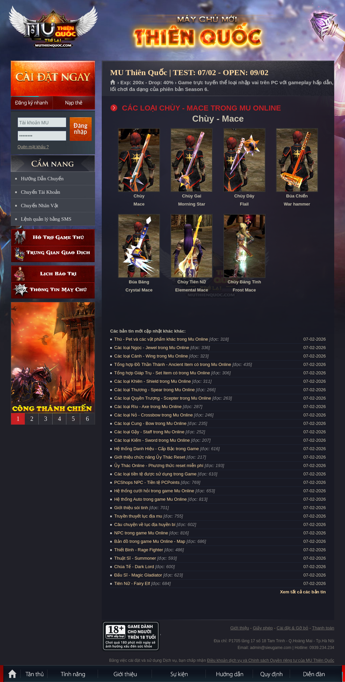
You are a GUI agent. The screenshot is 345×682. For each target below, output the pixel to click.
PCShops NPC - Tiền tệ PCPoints (147, 482)
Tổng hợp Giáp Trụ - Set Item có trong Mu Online (162, 372)
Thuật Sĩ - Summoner (135, 558)
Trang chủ (113, 82)
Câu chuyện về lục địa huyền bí (145, 524)
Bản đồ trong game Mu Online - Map (149, 541)
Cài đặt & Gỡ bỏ (292, 627)
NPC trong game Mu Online (141, 532)
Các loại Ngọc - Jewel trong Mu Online (151, 347)
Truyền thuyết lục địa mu (138, 516)
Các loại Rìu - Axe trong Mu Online (148, 406)
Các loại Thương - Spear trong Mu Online (154, 389)
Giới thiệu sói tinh (131, 507)
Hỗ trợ (53, 237)
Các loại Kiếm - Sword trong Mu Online (152, 440)
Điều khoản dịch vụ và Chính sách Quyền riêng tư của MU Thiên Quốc (270, 660)
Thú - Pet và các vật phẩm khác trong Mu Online (161, 339)
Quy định (271, 673)
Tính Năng (73, 673)
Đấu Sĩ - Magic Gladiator (138, 575)
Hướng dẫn (229, 673)
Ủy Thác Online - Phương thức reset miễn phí (158, 465)
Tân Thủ (34, 673)
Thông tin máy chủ (53, 290)
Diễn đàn (315, 673)
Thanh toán (323, 627)
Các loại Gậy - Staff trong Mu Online (149, 431)
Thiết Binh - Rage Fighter (138, 549)
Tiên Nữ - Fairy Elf (132, 583)
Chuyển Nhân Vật (39, 205)
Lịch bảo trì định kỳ (53, 274)
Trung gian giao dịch (53, 254)
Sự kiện (179, 673)
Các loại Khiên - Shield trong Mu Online (152, 381)
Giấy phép (263, 627)
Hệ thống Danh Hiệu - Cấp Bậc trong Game (156, 448)
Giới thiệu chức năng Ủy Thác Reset (149, 457)
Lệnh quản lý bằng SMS (46, 219)
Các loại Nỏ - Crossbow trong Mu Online (153, 414)
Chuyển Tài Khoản (40, 192)
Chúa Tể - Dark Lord (134, 566)
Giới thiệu (239, 627)
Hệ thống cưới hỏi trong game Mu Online (154, 490)
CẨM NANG (53, 160)
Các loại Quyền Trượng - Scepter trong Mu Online (162, 398)
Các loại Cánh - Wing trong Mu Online (151, 356)
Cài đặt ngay (53, 78)
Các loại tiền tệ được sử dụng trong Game (155, 473)
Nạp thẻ (74, 103)
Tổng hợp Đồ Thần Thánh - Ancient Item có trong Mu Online (172, 364)
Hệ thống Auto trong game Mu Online (150, 499)
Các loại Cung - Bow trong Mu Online (150, 423)
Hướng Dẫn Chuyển (42, 178)
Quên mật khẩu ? (33, 147)
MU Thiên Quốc (52, 30)
